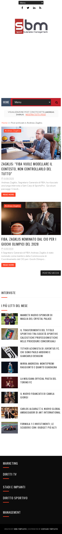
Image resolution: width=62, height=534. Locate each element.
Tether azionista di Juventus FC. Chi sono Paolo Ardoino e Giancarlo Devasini (40, 352)
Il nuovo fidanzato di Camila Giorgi (37, 395)
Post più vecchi (50, 273)
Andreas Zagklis (12, 130)
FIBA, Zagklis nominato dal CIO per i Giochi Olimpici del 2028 (28, 241)
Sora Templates (20, 529)
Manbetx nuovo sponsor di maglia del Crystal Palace (36, 317)
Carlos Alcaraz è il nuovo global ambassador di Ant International (40, 410)
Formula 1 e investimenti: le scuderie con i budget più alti (38, 425)
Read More (8, 194)
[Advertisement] (31, 64)
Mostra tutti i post (36, 114)
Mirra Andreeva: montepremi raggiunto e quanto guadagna (38, 365)
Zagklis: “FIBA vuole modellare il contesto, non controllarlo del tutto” (26, 168)
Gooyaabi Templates (49, 529)
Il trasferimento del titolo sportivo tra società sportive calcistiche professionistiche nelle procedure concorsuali (39, 335)
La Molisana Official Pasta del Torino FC (38, 380)
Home (6, 102)
